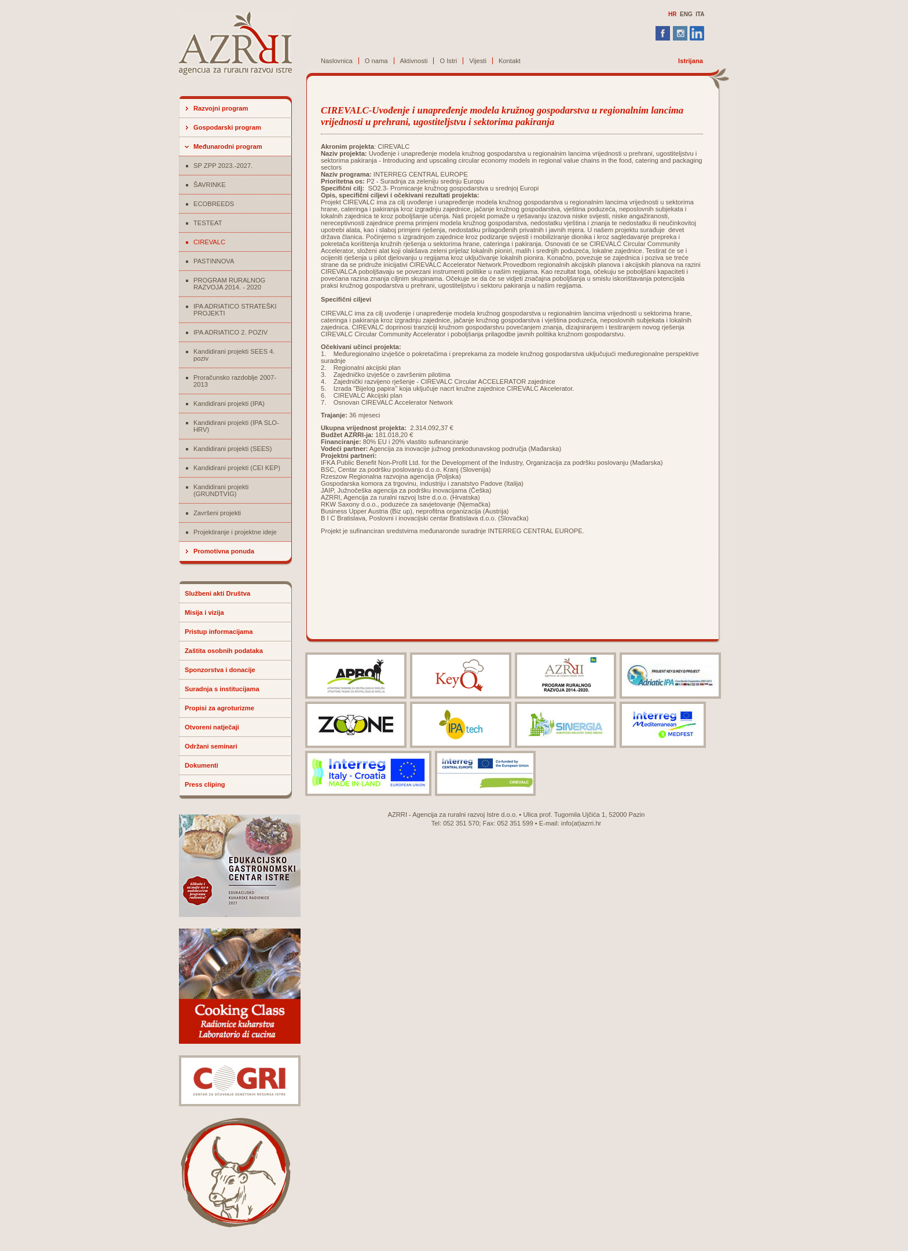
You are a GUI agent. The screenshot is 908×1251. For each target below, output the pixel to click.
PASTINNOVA (213, 261)
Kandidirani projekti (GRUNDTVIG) (220, 490)
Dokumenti (201, 765)
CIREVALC (209, 242)
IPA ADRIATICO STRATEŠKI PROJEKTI (235, 310)
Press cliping (205, 784)
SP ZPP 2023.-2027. (222, 165)
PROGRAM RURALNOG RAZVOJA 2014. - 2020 (229, 284)
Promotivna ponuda (223, 551)
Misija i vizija (204, 612)
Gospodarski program (227, 127)
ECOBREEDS (213, 203)
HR (672, 14)
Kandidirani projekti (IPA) (229, 403)
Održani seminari (211, 746)
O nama (376, 60)
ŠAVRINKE (209, 184)
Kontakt (510, 60)
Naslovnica (337, 60)
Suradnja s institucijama (222, 688)
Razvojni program (220, 108)
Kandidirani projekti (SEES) (232, 448)
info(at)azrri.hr (581, 823)
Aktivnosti (414, 60)
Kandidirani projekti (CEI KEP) (236, 467)
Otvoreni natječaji (212, 727)
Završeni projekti (217, 512)
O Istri (448, 60)
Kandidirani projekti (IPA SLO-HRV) (236, 426)
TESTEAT (207, 222)
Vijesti (477, 60)
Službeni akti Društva (217, 593)
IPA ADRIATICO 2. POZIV (230, 332)
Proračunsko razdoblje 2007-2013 (234, 381)
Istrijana (690, 60)
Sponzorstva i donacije (220, 669)
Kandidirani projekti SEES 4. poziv (234, 355)
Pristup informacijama (219, 631)
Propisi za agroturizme (219, 708)
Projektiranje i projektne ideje (235, 532)
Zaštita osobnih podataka (224, 650)
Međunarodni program (227, 146)
